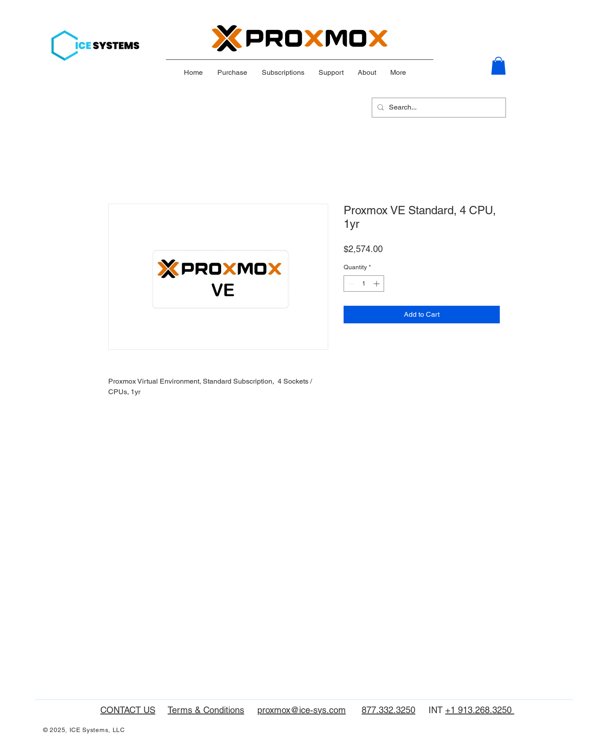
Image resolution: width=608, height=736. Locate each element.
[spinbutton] (364, 283)
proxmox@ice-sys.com (301, 710)
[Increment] (377, 283)
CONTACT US (127, 710)
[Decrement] (350, 283)
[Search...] (438, 107)
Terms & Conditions (206, 710)
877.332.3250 (388, 710)
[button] (498, 66)
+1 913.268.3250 (479, 710)
